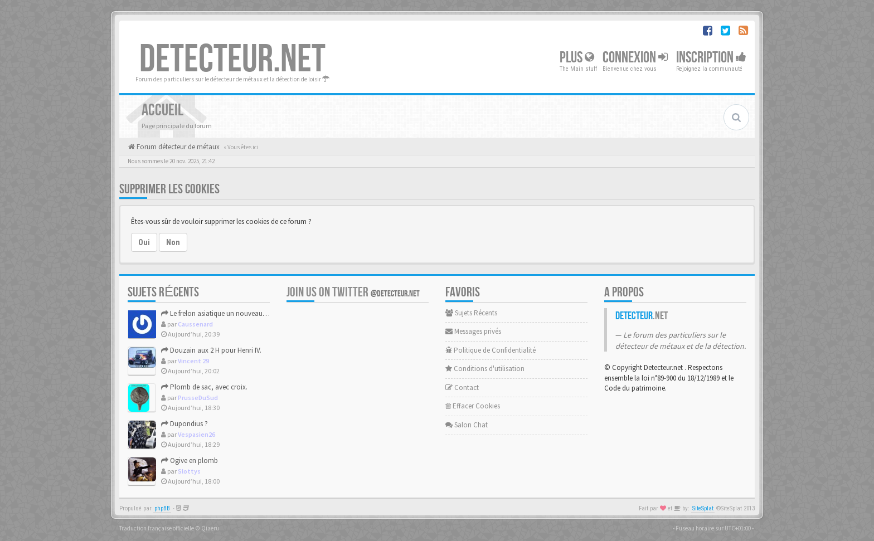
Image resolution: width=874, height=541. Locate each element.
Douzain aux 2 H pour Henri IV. (211, 350)
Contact (462, 387)
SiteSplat (702, 508)
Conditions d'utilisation (485, 368)
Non (173, 242)
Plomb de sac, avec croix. (204, 387)
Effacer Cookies (472, 406)
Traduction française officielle (156, 528)
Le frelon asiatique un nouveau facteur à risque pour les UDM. (257, 313)
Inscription (711, 57)
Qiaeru (210, 528)
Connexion (635, 57)
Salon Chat (466, 425)
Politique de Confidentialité (490, 350)
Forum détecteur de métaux (177, 147)
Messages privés (473, 331)
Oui (144, 242)
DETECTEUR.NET (232, 59)
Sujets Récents (471, 313)
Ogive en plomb (189, 460)
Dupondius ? (184, 423)
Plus (577, 57)
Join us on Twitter (353, 292)
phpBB (162, 508)
